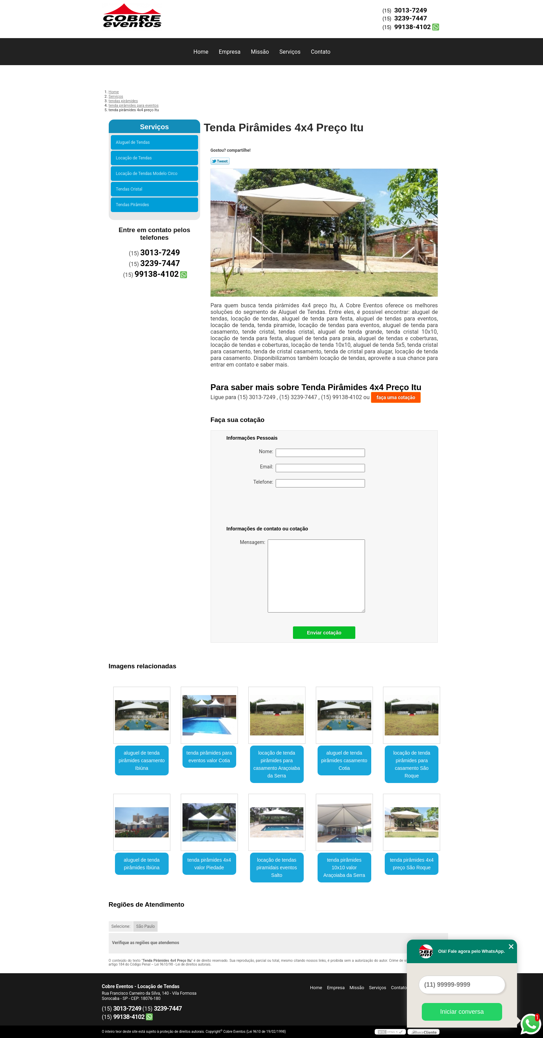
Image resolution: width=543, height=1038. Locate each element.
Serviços (290, 52)
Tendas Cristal (130, 189)
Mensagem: (302, 576)
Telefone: (309, 483)
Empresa (230, 52)
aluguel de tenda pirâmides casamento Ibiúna (142, 760)
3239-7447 (410, 18)
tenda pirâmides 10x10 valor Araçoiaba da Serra (344, 867)
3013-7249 (410, 10)
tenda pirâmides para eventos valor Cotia (209, 756)
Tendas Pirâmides (133, 204)
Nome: (312, 453)
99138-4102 (412, 27)
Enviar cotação (324, 632)
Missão (260, 52)
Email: (312, 468)
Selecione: (121, 926)
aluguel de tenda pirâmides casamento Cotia (344, 760)
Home (201, 52)
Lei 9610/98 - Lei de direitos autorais (182, 964)
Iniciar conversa (462, 1011)
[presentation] (270, 507)
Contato (321, 52)
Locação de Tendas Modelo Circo (148, 173)
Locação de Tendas (135, 158)
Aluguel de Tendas (134, 142)
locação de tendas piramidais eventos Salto (277, 867)
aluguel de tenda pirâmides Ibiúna (142, 863)
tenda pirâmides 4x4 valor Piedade (209, 863)
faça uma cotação (395, 397)
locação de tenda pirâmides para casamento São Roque (411, 764)
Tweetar (220, 161)
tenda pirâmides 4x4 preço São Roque (412, 863)
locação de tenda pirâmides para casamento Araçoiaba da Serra (276, 764)
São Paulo (145, 926)
